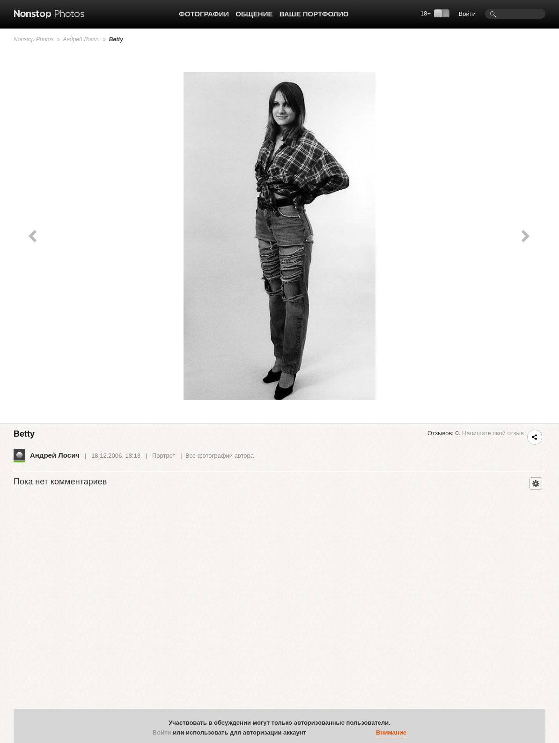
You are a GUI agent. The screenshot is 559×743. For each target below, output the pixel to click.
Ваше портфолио (314, 14)
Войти (467, 13)
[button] (315, 732)
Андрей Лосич (81, 39)
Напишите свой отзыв (493, 433)
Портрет (163, 455)
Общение (253, 14)
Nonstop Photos (33, 39)
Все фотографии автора (219, 455)
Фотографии (204, 14)
